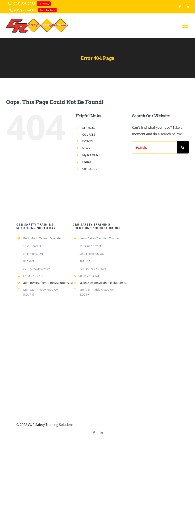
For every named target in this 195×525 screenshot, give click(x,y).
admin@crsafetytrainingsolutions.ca (48, 283)
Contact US (89, 169)
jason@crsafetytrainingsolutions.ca (103, 283)
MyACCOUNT (91, 155)
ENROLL (87, 162)
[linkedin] (187, 6)
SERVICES (88, 127)
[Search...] (154, 147)
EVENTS (87, 141)
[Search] (183, 147)
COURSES (88, 134)
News (86, 148)
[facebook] (180, 6)
